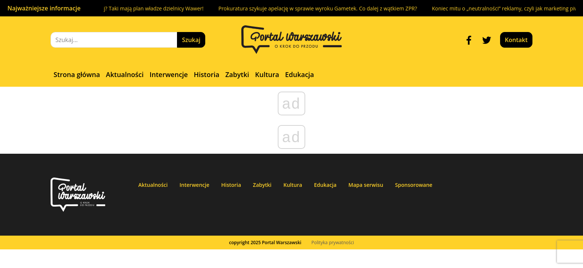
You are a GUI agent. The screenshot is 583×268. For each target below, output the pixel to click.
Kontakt (516, 40)
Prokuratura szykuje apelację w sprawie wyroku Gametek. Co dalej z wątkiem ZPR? (322, 8)
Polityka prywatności (333, 242)
